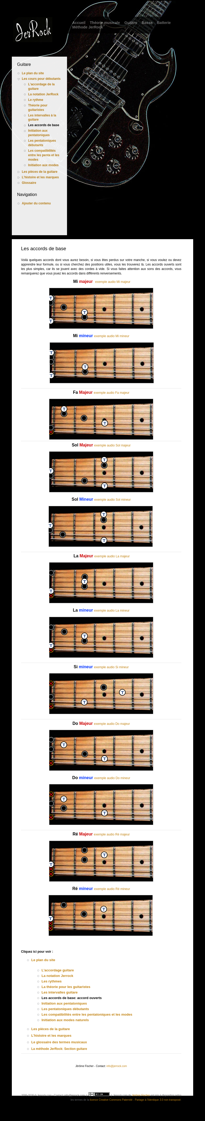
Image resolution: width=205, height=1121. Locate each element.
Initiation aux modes (43, 165)
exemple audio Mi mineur (111, 336)
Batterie (164, 23)
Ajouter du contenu (36, 203)
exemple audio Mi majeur (112, 282)
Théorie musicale (105, 23)
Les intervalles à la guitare (42, 118)
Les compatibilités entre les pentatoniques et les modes (87, 1014)
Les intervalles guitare (60, 992)
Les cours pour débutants (41, 79)
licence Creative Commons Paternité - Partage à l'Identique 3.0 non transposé (135, 1099)
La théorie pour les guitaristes (66, 987)
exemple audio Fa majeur (111, 393)
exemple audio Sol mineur (112, 500)
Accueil (78, 23)
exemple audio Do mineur (112, 778)
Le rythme (35, 100)
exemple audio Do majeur (112, 724)
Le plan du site (33, 73)
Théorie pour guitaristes (37, 108)
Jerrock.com (120, 1095)
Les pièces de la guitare (39, 172)
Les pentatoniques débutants (42, 143)
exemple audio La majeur (112, 556)
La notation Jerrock (57, 976)
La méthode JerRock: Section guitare (59, 1049)
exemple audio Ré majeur (112, 834)
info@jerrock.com (116, 1066)
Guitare (130, 23)
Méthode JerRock (87, 27)
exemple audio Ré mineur (112, 889)
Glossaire (29, 183)
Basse (147, 23)
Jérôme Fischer (141, 1095)
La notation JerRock (43, 94)
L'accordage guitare (58, 970)
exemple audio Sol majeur (112, 445)
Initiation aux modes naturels (65, 1020)
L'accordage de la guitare (41, 86)
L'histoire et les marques (40, 177)
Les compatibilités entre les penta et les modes (43, 155)
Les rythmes (52, 981)
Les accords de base (43, 125)
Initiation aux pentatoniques (39, 133)
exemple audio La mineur (112, 610)
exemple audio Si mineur (111, 667)
